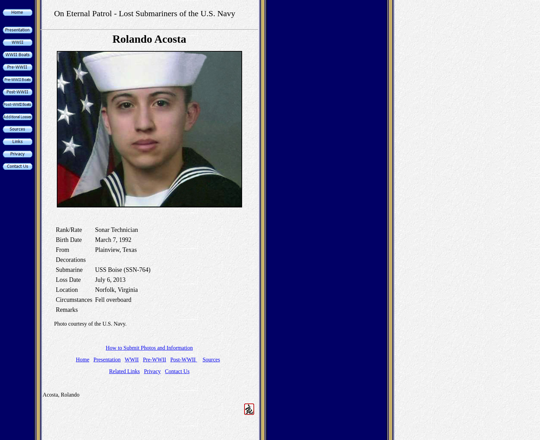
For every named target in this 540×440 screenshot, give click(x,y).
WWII (132, 359)
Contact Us (177, 371)
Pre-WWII (154, 359)
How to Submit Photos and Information (149, 348)
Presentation (107, 359)
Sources (211, 359)
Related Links (124, 371)
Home (82, 359)
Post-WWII (183, 359)
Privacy (152, 371)
